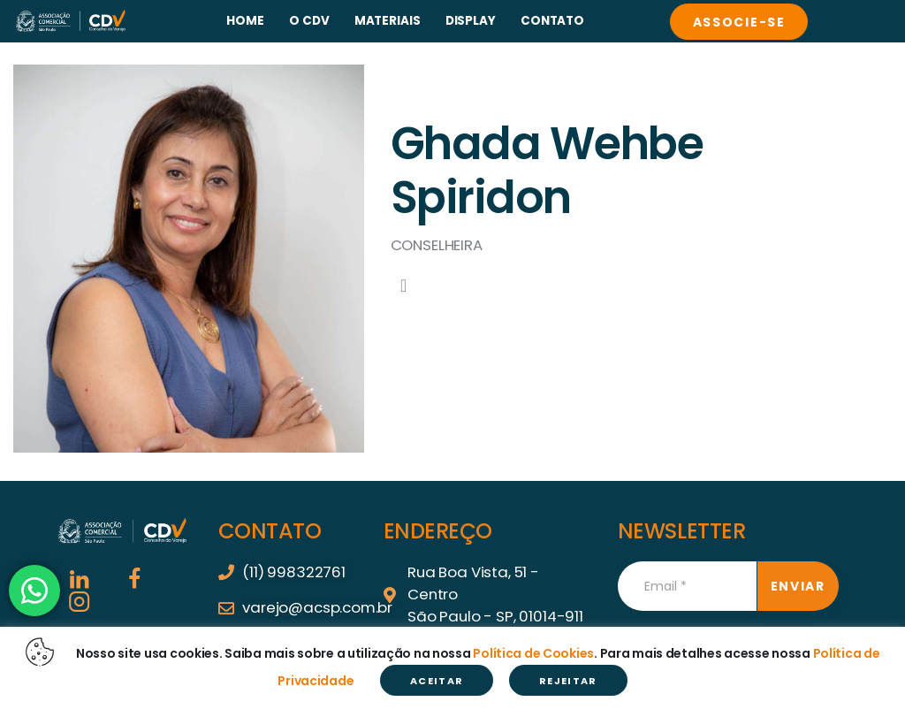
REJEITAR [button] (568, 681)
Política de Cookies (533, 652)
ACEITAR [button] (436, 681)
